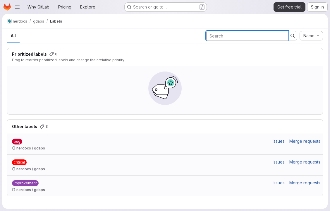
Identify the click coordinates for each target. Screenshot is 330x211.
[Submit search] (292, 35)
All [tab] (13, 35)
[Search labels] (247, 35)
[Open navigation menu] (17, 7)
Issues (279, 141)
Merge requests (304, 141)
